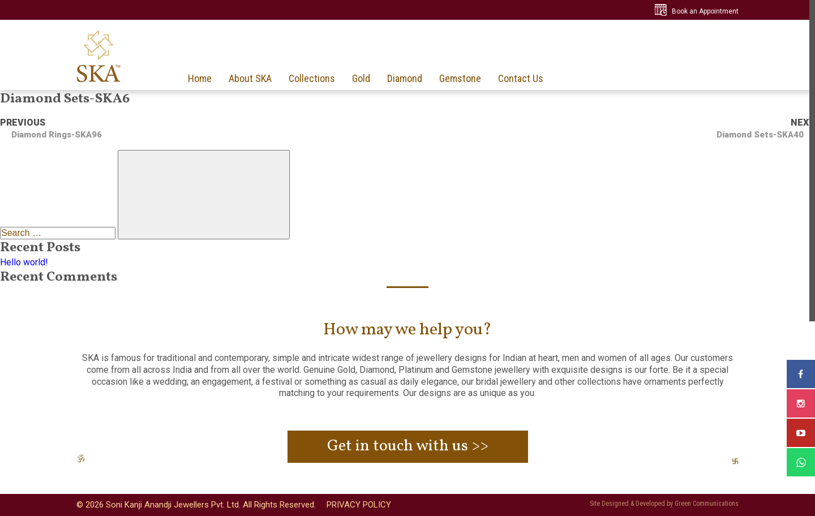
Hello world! (24, 262)
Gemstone (460, 78)
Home (200, 78)
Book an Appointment (705, 11)
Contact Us (520, 78)
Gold (361, 78)
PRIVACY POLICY (359, 505)
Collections (312, 78)
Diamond (404, 78)
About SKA (250, 78)
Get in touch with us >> (407, 446)
